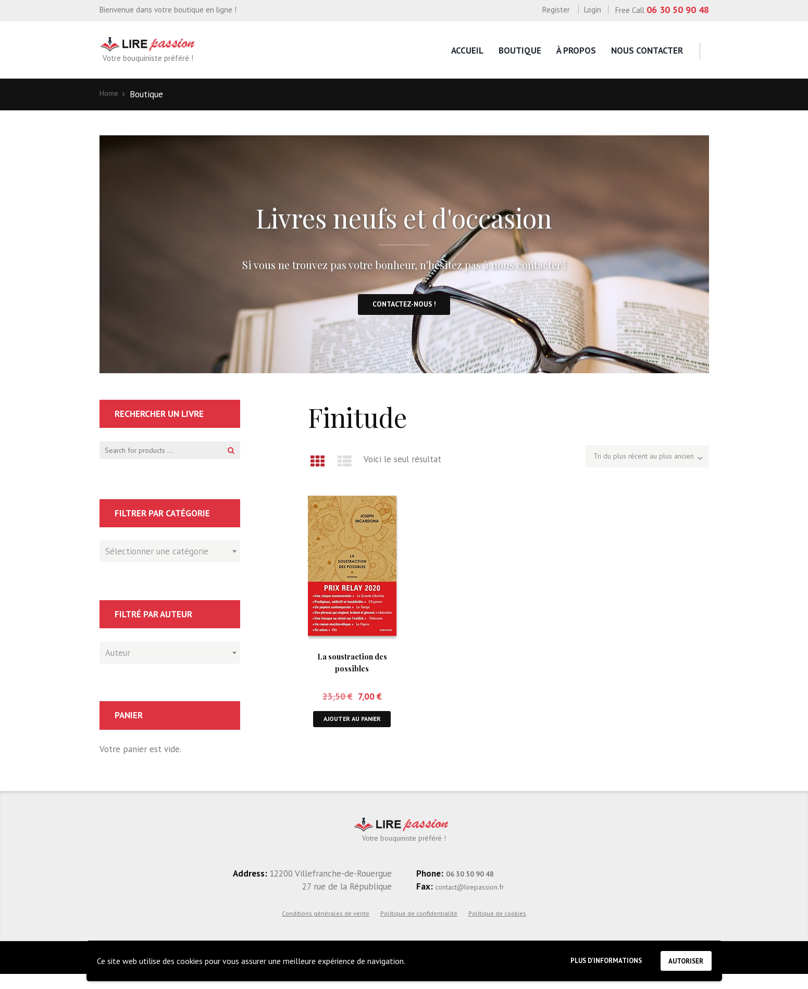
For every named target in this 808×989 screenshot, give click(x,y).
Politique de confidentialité (418, 928)
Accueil (467, 50)
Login (592, 10)
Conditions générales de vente (325, 928)
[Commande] (633, 467)
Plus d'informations (586, 959)
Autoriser (681, 958)
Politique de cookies (497, 928)
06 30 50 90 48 (678, 10)
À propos (576, 50)
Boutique (520, 50)
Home (111, 94)
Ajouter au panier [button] (352, 733)
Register (556, 10)
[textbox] (167, 562)
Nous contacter (647, 50)
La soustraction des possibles (352, 669)
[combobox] (170, 564)
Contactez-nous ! (404, 310)
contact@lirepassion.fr (478, 901)
